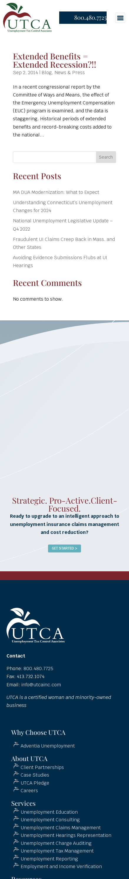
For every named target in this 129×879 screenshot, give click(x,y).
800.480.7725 (90, 17)
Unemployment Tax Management (57, 851)
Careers (29, 791)
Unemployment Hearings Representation (66, 835)
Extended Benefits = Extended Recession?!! (54, 60)
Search (106, 157)
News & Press (69, 72)
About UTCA (29, 758)
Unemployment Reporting (49, 859)
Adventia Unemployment (48, 746)
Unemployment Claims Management (61, 828)
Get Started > (64, 548)
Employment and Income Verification (61, 866)
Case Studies (35, 775)
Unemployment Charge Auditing (56, 843)
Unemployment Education (49, 812)
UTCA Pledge (35, 783)
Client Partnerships (42, 767)
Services (23, 803)
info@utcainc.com (41, 685)
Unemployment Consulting (50, 820)
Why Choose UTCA (38, 732)
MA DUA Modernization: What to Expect (56, 192)
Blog (47, 72)
